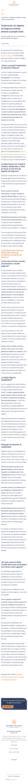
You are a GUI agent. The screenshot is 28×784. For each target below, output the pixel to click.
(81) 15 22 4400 (14, 748)
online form (13, 779)
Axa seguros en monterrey (14, 731)
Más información (8, 706)
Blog (2, 14)
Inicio (2, 10)
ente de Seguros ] (12, 253)
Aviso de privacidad (14, 752)
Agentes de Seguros (7, 55)
